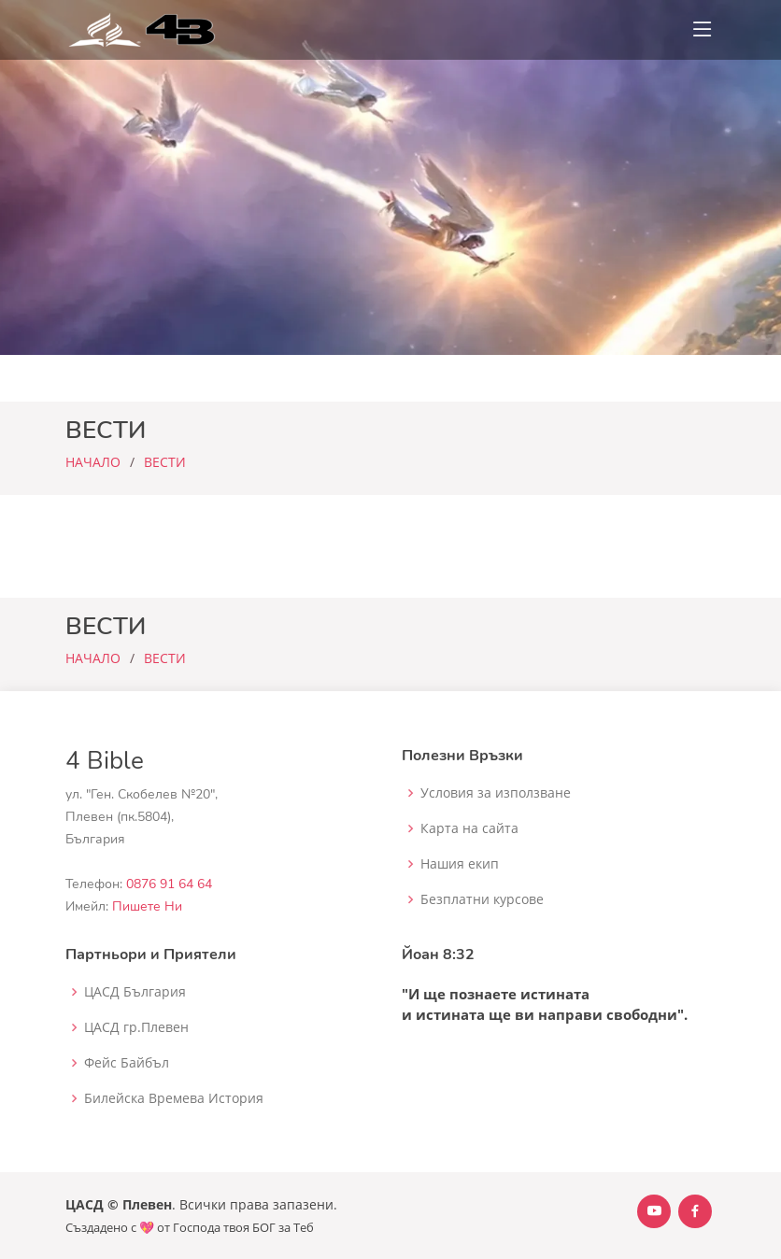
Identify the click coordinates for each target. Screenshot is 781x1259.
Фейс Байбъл (126, 1062)
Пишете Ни (147, 906)
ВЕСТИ (165, 462)
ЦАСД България (135, 991)
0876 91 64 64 (169, 884)
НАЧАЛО (93, 462)
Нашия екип (459, 863)
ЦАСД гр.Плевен (136, 1027)
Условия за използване (495, 792)
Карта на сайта (469, 828)
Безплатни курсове (482, 899)
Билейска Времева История (173, 1098)
